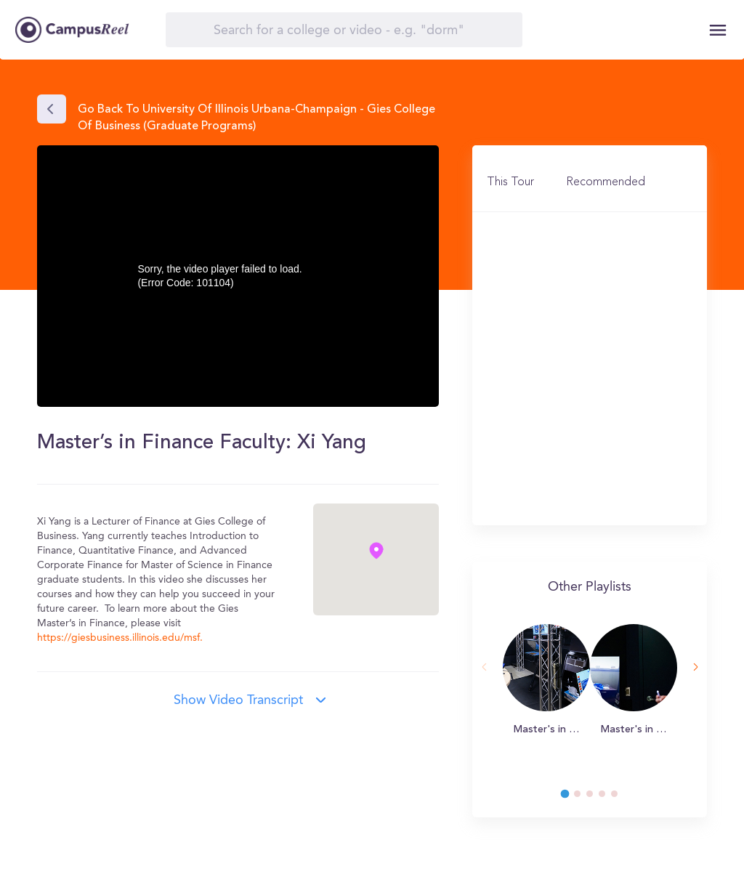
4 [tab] (609, 798)
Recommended (605, 182)
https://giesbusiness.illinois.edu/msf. (120, 638)
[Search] (344, 29)
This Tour (510, 182)
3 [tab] (596, 798)
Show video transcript (238, 700)
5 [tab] (621, 798)
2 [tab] (584, 798)
